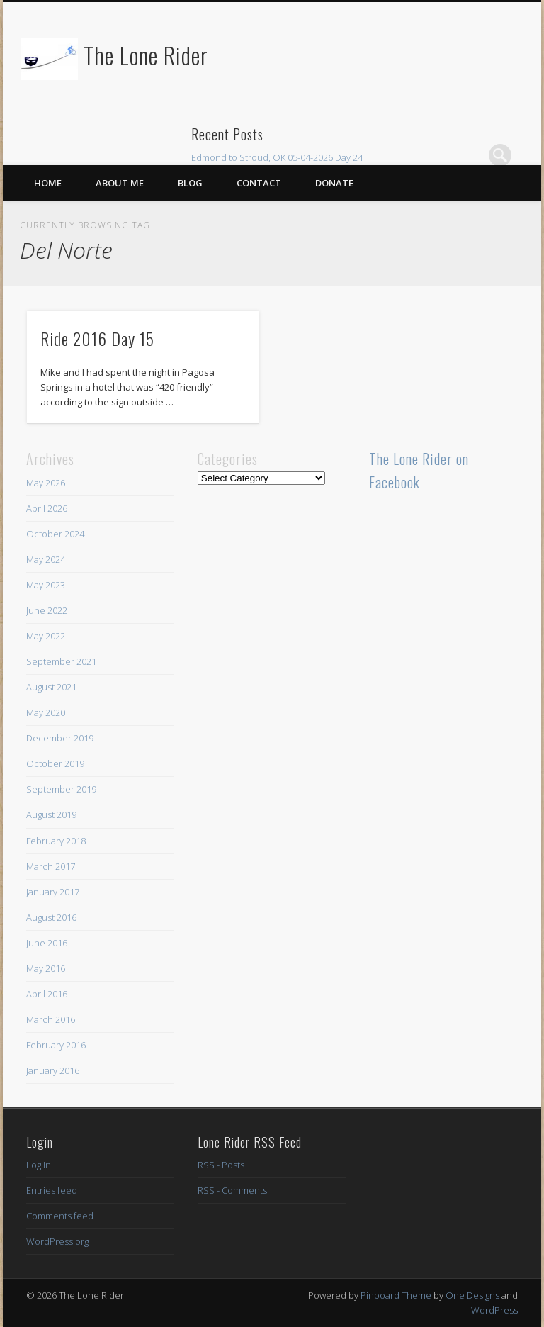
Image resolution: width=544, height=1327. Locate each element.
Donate (334, 183)
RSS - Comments (232, 1190)
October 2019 (55, 763)
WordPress (494, 1310)
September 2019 (61, 789)
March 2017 (50, 866)
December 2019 (60, 738)
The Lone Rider (146, 55)
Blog (190, 183)
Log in (38, 1164)
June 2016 (46, 942)
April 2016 (46, 993)
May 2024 (45, 559)
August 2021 (51, 687)
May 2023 (45, 584)
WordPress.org (57, 1241)
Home (48, 183)
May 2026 (45, 482)
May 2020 (45, 712)
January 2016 (52, 1070)
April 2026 (46, 508)
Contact (259, 183)
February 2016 (56, 1044)
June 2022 (46, 610)
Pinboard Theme (396, 1295)
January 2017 (52, 891)
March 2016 (50, 1019)
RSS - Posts (221, 1164)
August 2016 (51, 917)
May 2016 (45, 968)
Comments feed (60, 1215)
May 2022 (45, 635)
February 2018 (56, 840)
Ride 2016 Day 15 (97, 338)
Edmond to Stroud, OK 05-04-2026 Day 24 (277, 157)
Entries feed (51, 1190)
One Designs (472, 1295)
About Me (120, 183)
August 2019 (51, 814)
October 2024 (55, 533)
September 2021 (61, 661)
